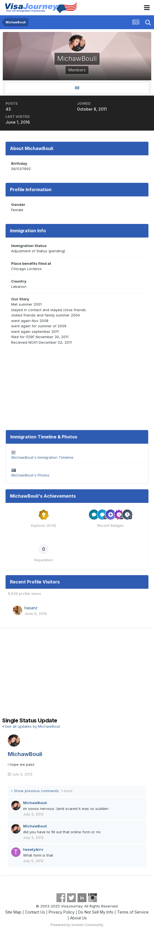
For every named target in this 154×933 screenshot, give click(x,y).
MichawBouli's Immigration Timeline (42, 457)
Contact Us (35, 912)
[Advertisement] (77, 673)
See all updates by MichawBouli (31, 726)
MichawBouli (25, 754)
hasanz (31, 608)
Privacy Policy (61, 912)
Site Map (13, 912)
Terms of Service (133, 912)
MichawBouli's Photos (30, 475)
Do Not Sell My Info (95, 912)
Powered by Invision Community (77, 925)
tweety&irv (33, 849)
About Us (78, 917)
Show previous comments (42, 791)
